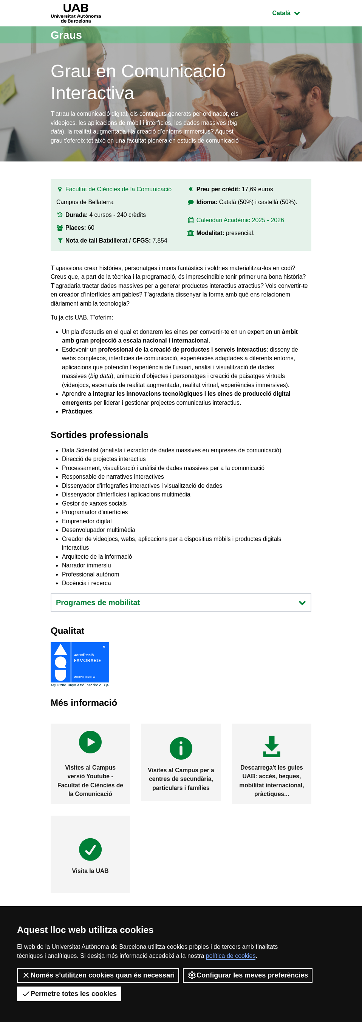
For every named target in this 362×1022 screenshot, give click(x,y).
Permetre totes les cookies (69, 993)
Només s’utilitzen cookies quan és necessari (98, 975)
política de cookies (231, 956)
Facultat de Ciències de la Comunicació (118, 191)
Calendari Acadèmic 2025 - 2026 (240, 223)
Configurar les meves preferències (247, 975)
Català (291, 12)
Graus (67, 35)
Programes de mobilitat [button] (181, 622)
